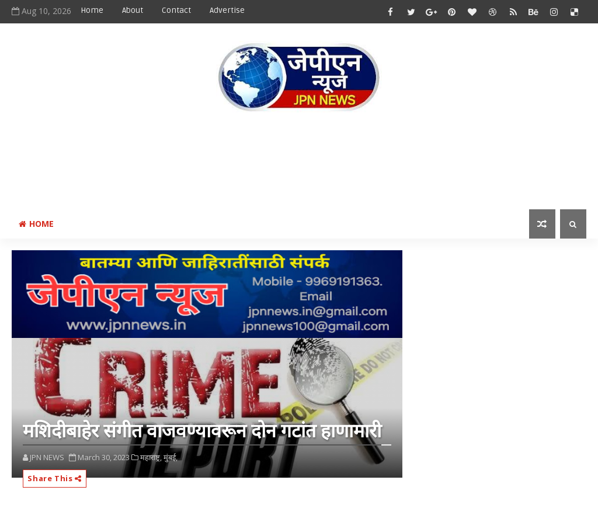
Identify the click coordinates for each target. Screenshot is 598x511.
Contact (176, 10)
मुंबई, (171, 457)
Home (92, 10)
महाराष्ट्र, (151, 457)
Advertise (227, 10)
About (132, 10)
